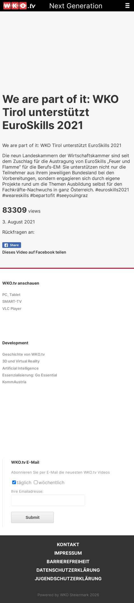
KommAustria (14, 382)
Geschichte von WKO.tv (23, 354)
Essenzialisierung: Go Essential (29, 375)
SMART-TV (12, 301)
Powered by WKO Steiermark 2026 (68, 595)
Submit (33, 517)
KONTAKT (68, 544)
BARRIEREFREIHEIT (68, 561)
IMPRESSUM (68, 553)
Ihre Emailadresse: (27, 491)
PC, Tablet (11, 295)
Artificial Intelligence (20, 368)
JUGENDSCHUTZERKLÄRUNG (68, 578)
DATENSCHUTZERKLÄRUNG (68, 570)
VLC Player (11, 308)
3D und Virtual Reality (21, 361)
